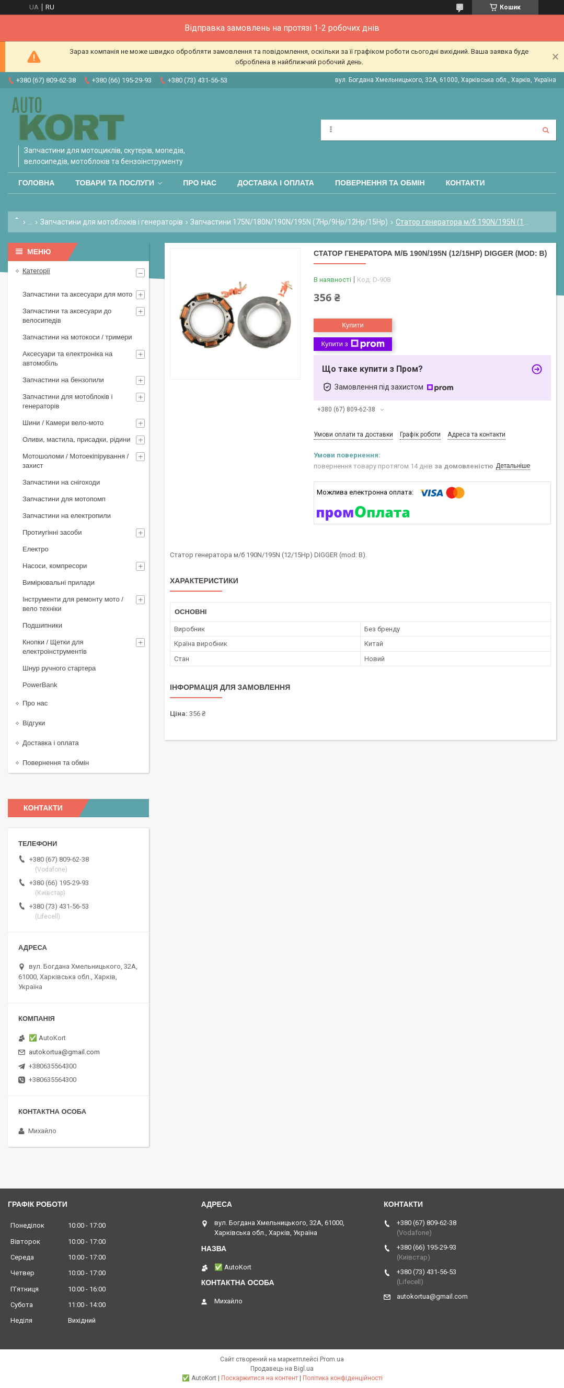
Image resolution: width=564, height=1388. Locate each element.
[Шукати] (545, 130)
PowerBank (39, 685)
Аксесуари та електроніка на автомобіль (67, 358)
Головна (36, 183)
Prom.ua (332, 1359)
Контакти (465, 183)
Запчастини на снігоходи (61, 482)
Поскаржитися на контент (259, 1378)
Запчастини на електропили (66, 516)
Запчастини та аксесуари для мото (77, 294)
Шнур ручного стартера (59, 668)
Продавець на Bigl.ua (282, 1368)
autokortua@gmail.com (64, 1052)
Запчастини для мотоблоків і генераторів (111, 222)
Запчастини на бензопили (63, 380)
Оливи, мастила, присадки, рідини (76, 439)
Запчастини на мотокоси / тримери (77, 337)
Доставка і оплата (275, 183)
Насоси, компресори (54, 566)
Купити (353, 325)
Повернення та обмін (380, 183)
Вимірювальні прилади (58, 582)
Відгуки (33, 723)
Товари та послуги (114, 183)
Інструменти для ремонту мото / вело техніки (72, 604)
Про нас (199, 183)
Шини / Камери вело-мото (62, 423)
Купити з (352, 344)
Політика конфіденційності (343, 1378)
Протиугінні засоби (52, 532)
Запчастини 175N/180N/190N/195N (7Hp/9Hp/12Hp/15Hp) (289, 222)
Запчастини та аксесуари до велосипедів (66, 315)
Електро (35, 549)
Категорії (36, 271)
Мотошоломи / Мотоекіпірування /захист (75, 460)
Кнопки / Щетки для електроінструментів (54, 646)
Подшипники (42, 625)
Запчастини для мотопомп (64, 499)
